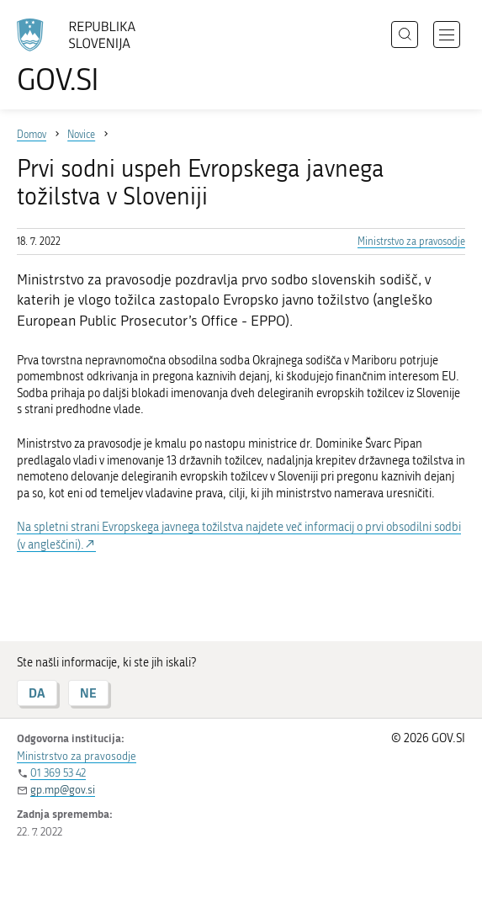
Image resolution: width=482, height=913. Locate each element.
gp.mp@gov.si (62, 789)
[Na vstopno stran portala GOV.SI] (84, 57)
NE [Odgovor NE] (88, 693)
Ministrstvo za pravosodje (411, 241)
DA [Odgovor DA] (37, 693)
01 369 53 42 (58, 773)
